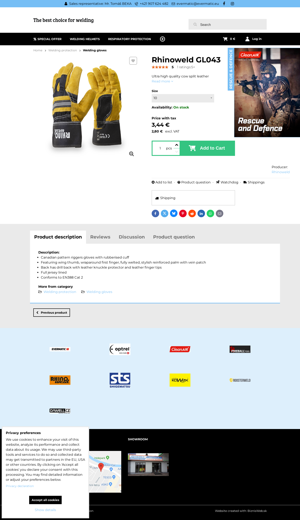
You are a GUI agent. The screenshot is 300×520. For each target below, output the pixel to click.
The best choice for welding (63, 19)
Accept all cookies (45, 500)
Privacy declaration (20, 486)
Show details (45, 510)
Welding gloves (99, 292)
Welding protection (60, 292)
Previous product (51, 312)
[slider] (160, 67)
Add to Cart (212, 148)
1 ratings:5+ (186, 67)
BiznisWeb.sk (257, 511)
